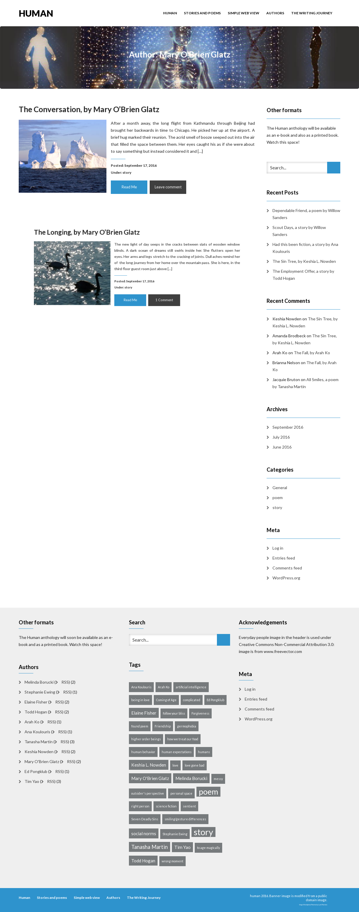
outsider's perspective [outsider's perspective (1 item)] (147, 793)
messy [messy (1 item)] (218, 779)
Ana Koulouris (37, 731)
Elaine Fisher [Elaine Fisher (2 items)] (143, 712)
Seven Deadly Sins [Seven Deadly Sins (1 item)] (144, 819)
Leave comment (167, 186)
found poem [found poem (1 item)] (139, 726)
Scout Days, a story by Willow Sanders (299, 231)
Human (170, 13)
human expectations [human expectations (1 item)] (176, 752)
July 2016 (281, 437)
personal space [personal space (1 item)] (181, 793)
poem (277, 497)
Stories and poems (202, 13)
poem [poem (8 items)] (208, 791)
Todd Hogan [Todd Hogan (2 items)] (143, 860)
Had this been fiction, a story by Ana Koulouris (305, 248)
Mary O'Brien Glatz (42, 761)
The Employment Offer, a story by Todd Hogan (303, 275)
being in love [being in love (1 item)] (140, 700)
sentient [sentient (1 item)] (189, 806)
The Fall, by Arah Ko (312, 352)
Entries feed (283, 557)
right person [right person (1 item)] (140, 806)
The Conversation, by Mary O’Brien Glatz (91, 110)
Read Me (129, 186)
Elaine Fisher (36, 701)
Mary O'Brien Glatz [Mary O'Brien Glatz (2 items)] (150, 778)
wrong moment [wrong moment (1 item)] (172, 861)
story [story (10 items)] (203, 832)
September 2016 (287, 427)
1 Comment (156, 291)
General (279, 487)
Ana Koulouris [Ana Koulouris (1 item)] (141, 687)
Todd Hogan (36, 711)
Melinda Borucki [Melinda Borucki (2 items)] (191, 778)
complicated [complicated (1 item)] (191, 700)
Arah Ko (32, 721)
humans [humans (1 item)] (204, 752)
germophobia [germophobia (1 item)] (186, 726)
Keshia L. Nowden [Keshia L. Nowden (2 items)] (148, 764)
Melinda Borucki (39, 682)
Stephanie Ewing (40, 691)
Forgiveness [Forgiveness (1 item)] (200, 713)
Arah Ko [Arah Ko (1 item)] (163, 687)
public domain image (316, 898)
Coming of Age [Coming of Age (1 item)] (166, 700)
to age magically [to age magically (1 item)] (208, 848)
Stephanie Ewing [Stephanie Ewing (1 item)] (175, 834)
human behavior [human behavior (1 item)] (143, 752)
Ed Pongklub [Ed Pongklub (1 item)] (215, 700)
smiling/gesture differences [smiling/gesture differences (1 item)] (185, 819)
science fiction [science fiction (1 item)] (166, 806)
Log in (277, 548)
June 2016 (281, 446)
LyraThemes (322, 905)
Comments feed (287, 567)
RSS (65, 682)
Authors (275, 13)
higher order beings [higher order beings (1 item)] (146, 739)
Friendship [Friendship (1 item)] (163, 726)
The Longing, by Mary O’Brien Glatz (102, 244)
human (36, 13)
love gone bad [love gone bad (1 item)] (194, 765)
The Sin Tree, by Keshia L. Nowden (304, 261)
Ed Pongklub (36, 771)
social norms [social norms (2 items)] (143, 833)
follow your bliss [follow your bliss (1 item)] (174, 713)
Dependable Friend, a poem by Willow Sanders (306, 214)
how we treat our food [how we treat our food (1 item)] (182, 739)
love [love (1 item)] (175, 765)
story (127, 172)
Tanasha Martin (39, 741)
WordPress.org (286, 577)
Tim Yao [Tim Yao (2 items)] (182, 847)
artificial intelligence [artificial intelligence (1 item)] (191, 687)
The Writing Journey (311, 13)
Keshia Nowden (39, 751)
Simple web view (243, 13)
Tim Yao (32, 781)
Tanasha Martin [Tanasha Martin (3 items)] (149, 847)
